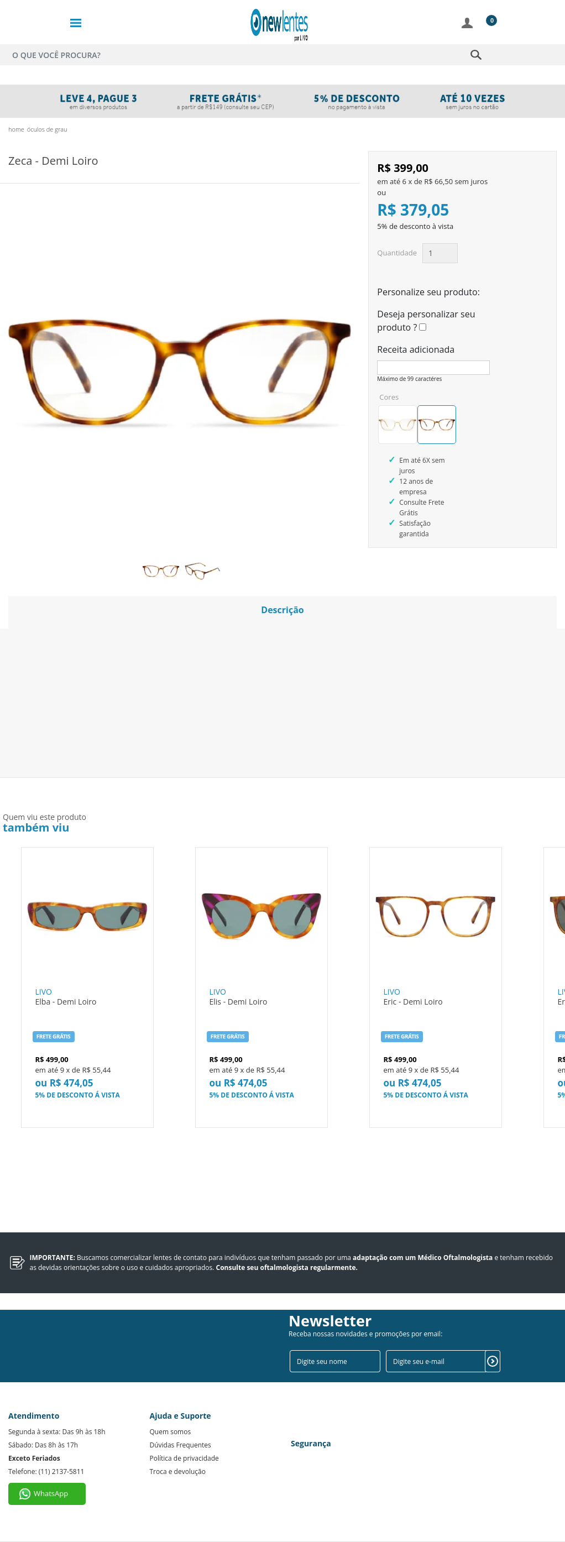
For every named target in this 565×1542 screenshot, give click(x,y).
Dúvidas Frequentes (180, 1445)
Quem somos (170, 1431)
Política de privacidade (184, 1458)
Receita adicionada (415, 349)
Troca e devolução (178, 1471)
